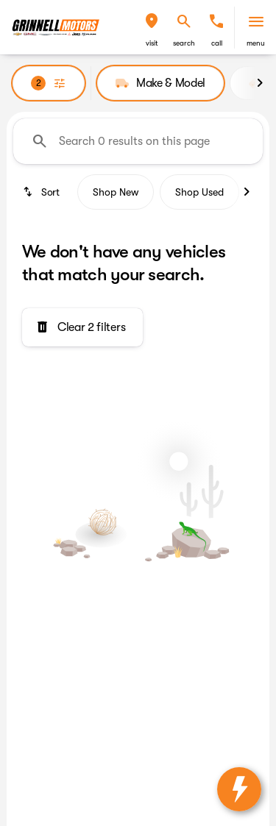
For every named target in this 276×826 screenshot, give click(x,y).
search (184, 43)
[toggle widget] (239, 789)
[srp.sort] (42, 192)
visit (152, 43)
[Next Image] (260, 83)
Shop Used (199, 192)
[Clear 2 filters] (82, 327)
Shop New (115, 192)
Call (216, 43)
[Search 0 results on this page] (138, 141)
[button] (151, 28)
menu (256, 43)
